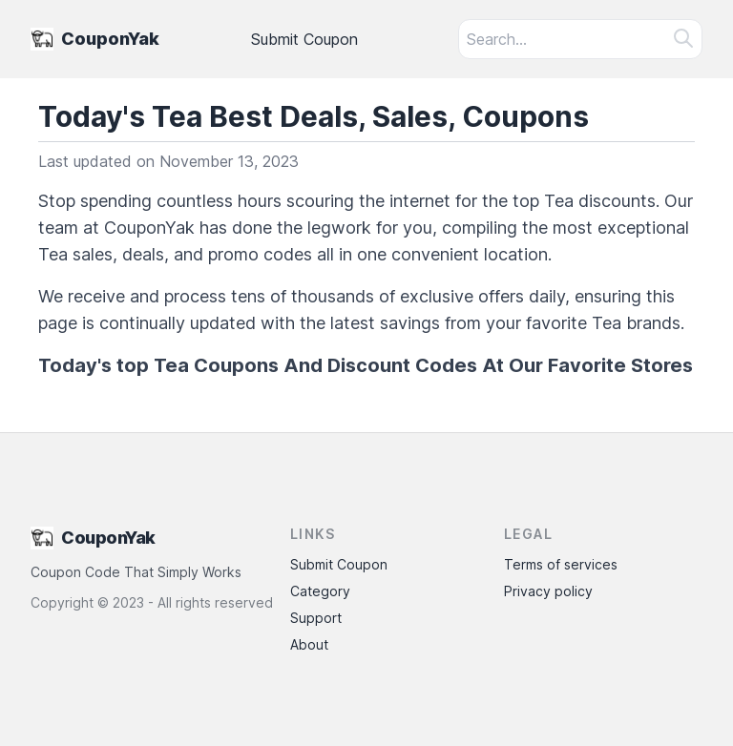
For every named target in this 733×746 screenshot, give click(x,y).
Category (320, 591)
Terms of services (561, 564)
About (309, 644)
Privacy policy (548, 591)
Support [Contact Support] (316, 618)
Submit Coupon (304, 39)
